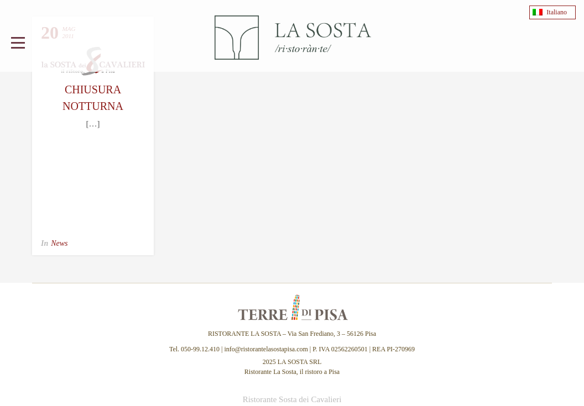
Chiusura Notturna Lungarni (92, 106)
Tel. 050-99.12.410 (195, 349)
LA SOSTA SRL (300, 362)
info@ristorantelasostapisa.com (265, 349)
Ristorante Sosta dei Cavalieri (292, 399)
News (59, 243)
